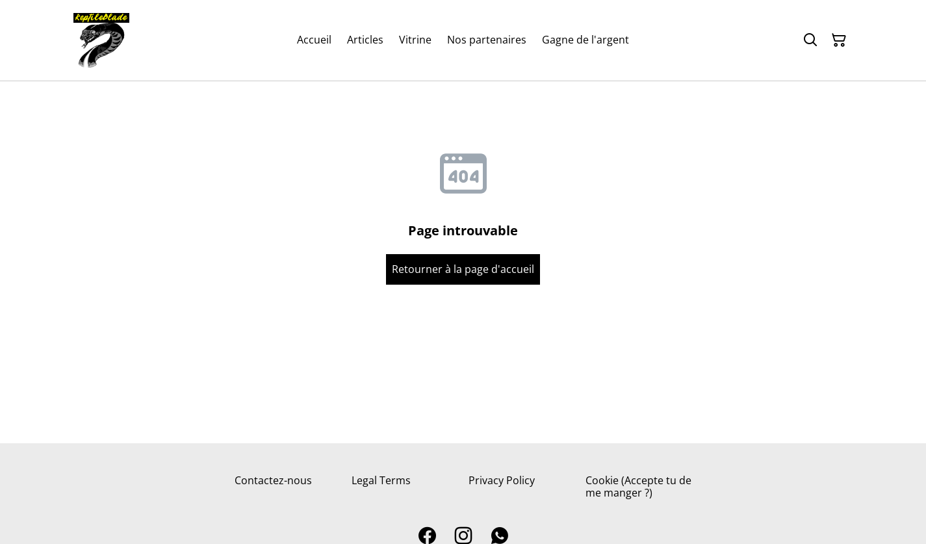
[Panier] (839, 40)
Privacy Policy (502, 480)
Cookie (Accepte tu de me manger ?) (638, 486)
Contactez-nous (273, 480)
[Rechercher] (810, 40)
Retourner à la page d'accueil (463, 269)
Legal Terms (381, 480)
